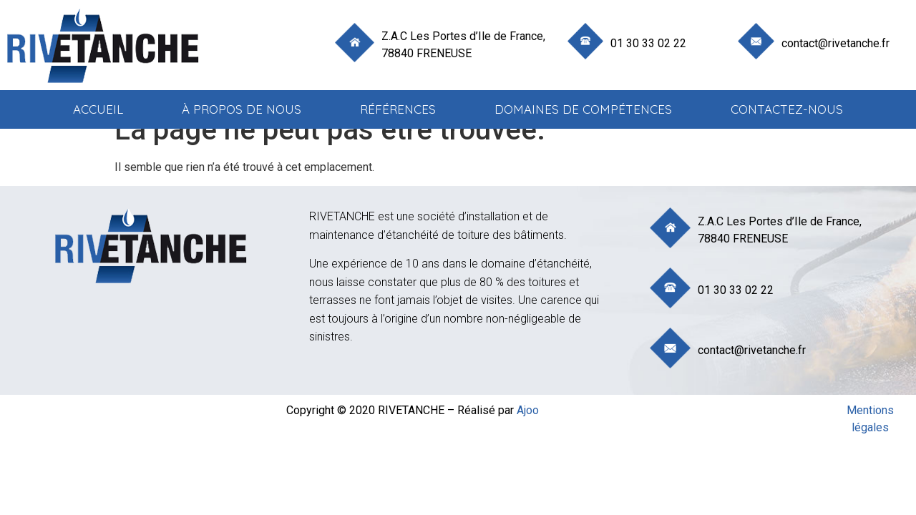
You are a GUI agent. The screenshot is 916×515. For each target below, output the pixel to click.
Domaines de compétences (583, 109)
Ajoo (528, 410)
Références (398, 109)
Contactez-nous (787, 109)
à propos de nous (241, 109)
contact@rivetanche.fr (835, 43)
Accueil (98, 109)
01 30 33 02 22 (648, 43)
